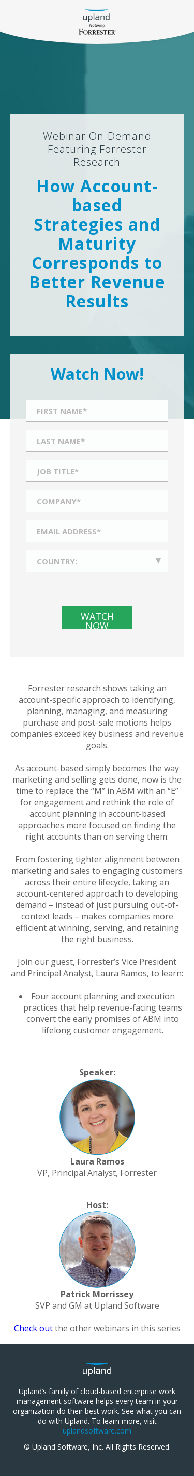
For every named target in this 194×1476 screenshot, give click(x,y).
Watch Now (97, 619)
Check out (34, 1328)
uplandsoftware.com (97, 1431)
